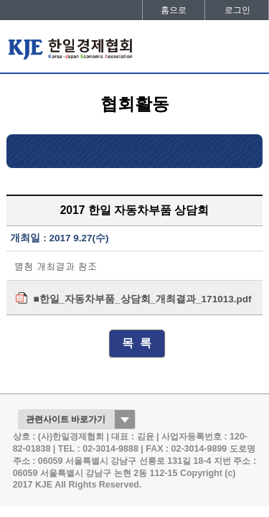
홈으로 (174, 10)
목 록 (136, 343)
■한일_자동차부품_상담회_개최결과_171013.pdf (142, 299)
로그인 (237, 10)
